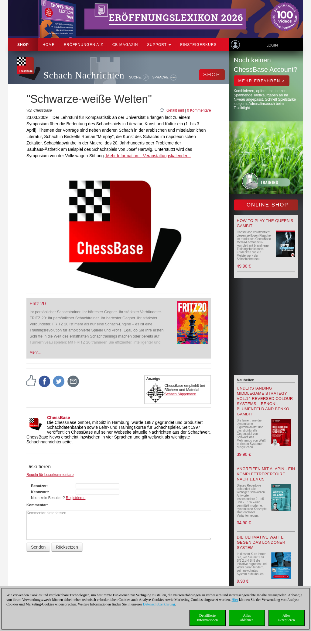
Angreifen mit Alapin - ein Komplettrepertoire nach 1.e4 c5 (266, 473)
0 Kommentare (199, 110)
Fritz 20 (37, 303)
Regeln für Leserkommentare (49, 475)
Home (49, 45)
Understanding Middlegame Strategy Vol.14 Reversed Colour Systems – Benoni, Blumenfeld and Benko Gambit (265, 401)
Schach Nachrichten (84, 75)
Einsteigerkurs (198, 45)
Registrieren (76, 498)
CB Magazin (125, 45)
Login (272, 45)
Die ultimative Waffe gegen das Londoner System (261, 542)
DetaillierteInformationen (207, 617)
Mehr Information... (123, 155)
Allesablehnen (246, 617)
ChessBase (58, 417)
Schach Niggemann (181, 394)
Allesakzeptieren (286, 617)
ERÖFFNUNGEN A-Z (83, 45)
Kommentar (36, 505)
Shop (23, 45)
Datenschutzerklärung (159, 604)
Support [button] (159, 45)
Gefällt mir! (175, 110)
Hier (235, 600)
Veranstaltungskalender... (166, 155)
